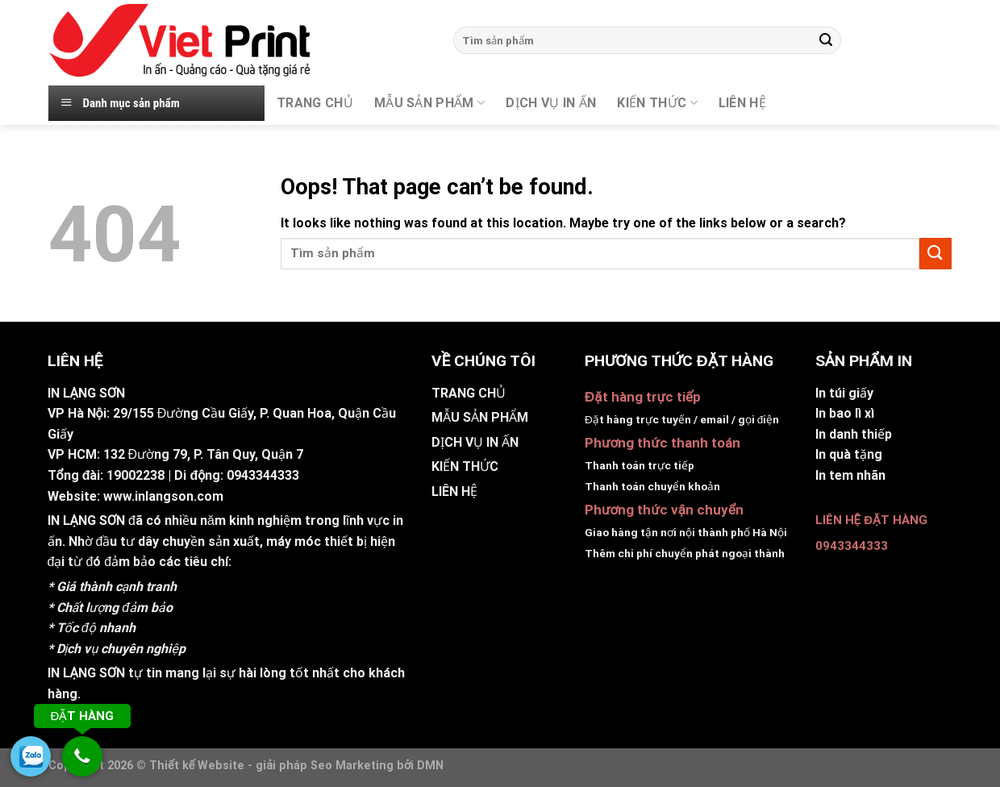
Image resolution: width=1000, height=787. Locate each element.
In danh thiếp (853, 434)
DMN (430, 765)
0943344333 (263, 475)
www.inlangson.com (163, 496)
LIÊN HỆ (454, 491)
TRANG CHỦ (315, 102)
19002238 (135, 475)
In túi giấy (844, 393)
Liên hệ (742, 102)
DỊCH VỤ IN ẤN (551, 102)
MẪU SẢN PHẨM (429, 103)
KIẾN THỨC (657, 103)
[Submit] (826, 40)
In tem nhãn (850, 475)
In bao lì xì (844, 413)
